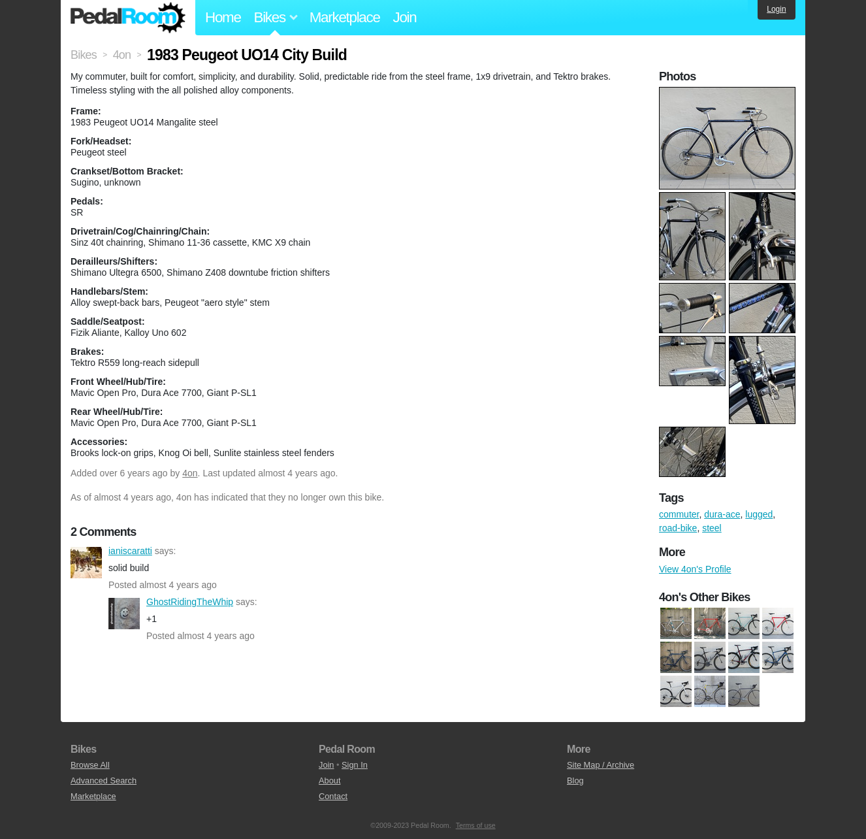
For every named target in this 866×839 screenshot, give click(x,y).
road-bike (678, 528)
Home (223, 17)
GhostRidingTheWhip (124, 613)
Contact (333, 796)
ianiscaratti (86, 562)
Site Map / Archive (600, 765)
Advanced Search (103, 780)
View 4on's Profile (695, 569)
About (329, 780)
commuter (679, 514)
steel (712, 528)
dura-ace (722, 514)
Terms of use (476, 825)
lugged (759, 514)
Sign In (355, 765)
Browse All (90, 765)
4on (189, 473)
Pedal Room (128, 17)
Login (776, 9)
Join (405, 17)
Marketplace (345, 17)
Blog (575, 780)
